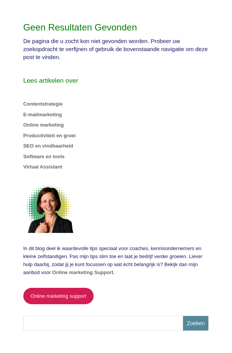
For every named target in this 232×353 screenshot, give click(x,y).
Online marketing (43, 125)
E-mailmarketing (42, 114)
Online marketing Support (83, 272)
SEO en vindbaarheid (48, 146)
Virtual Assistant (42, 167)
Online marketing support (58, 296)
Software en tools (44, 156)
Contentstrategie (43, 104)
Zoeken (196, 323)
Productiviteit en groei (49, 135)
